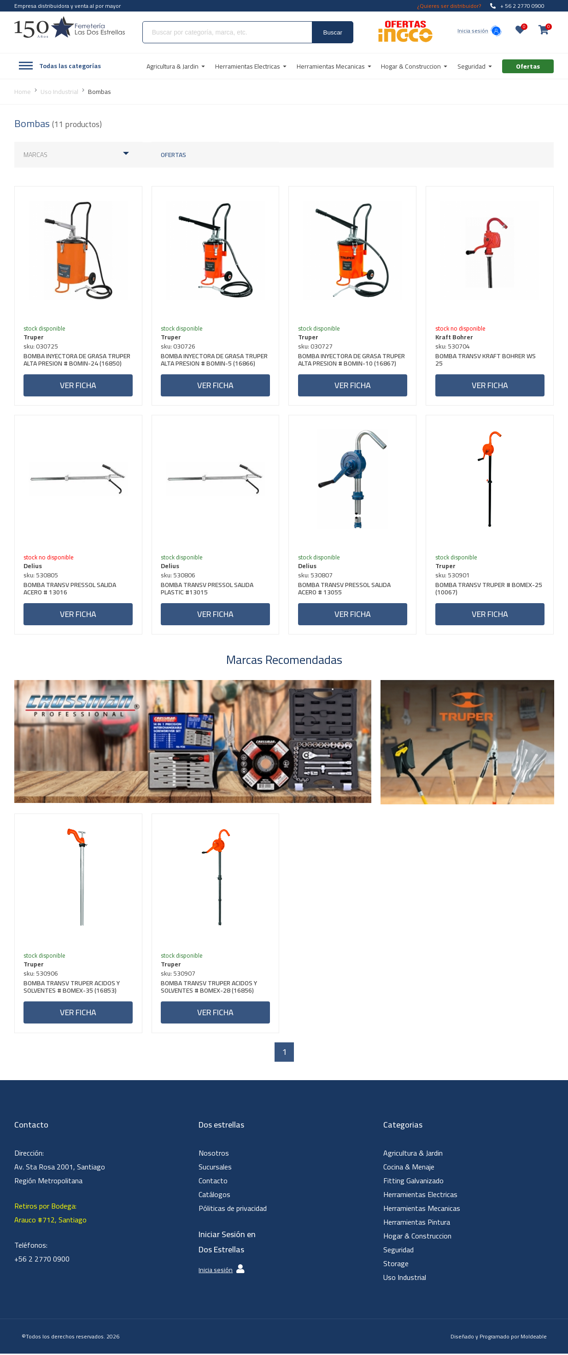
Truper (34, 337)
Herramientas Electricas (420, 1196)
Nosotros (214, 1154)
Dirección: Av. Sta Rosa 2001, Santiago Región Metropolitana (59, 1168)
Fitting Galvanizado (413, 1182)
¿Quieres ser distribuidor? (449, 5)
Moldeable (534, 1337)
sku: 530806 (178, 576)
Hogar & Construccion (417, 1237)
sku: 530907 (178, 975)
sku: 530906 (41, 975)
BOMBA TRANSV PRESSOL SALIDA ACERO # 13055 (344, 590)
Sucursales (215, 1168)
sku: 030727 (315, 346)
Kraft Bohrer (454, 337)
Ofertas (173, 155)
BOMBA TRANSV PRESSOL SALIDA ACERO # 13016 (70, 590)
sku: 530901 (452, 576)
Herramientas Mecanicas (421, 1209)
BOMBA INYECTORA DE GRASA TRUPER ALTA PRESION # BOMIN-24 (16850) (77, 360)
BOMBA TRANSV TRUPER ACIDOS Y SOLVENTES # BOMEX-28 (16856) (209, 989)
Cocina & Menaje (408, 1168)
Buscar (332, 32)
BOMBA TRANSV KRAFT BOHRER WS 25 (485, 360)
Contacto (213, 1182)
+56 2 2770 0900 (42, 1260)
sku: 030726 (178, 346)
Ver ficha (78, 385)
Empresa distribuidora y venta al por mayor (67, 5)
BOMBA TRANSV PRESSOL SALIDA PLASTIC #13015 (207, 590)
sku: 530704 (452, 346)
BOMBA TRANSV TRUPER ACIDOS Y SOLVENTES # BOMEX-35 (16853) (72, 989)
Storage (396, 1265)
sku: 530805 (41, 576)
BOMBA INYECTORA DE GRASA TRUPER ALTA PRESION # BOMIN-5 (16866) (214, 360)
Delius (33, 566)
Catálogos (214, 1196)
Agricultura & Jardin (413, 1154)
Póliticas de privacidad (233, 1209)
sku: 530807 (315, 576)
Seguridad (398, 1251)
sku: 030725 (41, 346)
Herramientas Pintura (416, 1223)
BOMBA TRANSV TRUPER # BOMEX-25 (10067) (488, 590)
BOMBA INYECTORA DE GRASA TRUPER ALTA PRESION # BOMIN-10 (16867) (351, 360)
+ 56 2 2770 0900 (517, 5)
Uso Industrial (404, 1278)
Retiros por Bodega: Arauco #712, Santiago (50, 1214)
